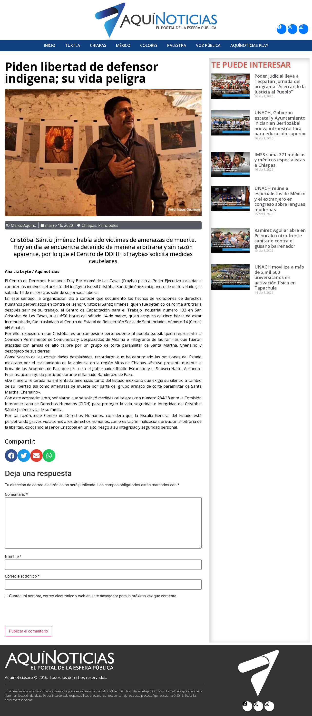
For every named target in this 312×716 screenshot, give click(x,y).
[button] (11, 455)
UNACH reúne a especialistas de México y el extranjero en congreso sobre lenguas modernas (279, 198)
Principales (108, 225)
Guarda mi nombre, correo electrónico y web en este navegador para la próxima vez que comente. (93, 596)
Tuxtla (72, 45)
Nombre (13, 557)
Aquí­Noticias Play (249, 45)
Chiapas (98, 45)
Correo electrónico (22, 576)
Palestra (176, 45)
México (123, 45)
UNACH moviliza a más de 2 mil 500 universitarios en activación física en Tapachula (279, 277)
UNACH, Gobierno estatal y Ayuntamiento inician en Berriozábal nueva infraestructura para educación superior (280, 123)
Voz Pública (208, 45)
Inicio (49, 45)
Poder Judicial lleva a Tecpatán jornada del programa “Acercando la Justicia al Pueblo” (280, 84)
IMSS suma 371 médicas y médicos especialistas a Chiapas (279, 160)
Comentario (16, 495)
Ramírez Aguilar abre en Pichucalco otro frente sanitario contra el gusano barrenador (280, 238)
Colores (148, 45)
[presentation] (42, 614)
